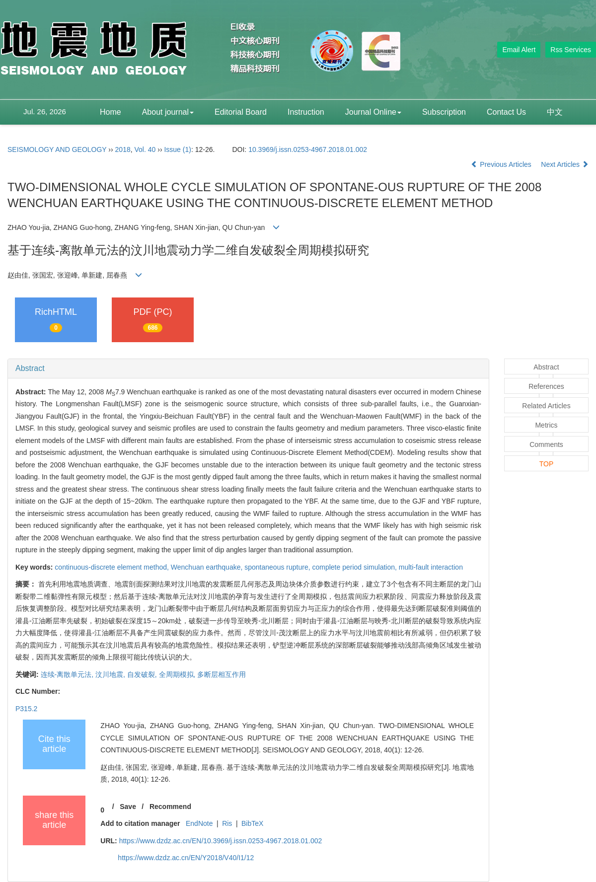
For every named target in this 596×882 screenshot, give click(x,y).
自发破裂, (143, 674)
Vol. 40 (145, 149)
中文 (555, 112)
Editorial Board (241, 112)
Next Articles (565, 164)
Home (110, 112)
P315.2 (26, 709)
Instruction (306, 112)
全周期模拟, (178, 674)
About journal (168, 112)
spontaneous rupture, (278, 567)
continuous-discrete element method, (112, 567)
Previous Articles (502, 164)
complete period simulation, (355, 567)
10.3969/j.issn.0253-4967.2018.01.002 (307, 149)
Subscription (444, 112)
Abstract (30, 368)
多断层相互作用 (221, 674)
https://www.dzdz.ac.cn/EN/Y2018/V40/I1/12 (186, 858)
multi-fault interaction (431, 567)
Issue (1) (177, 149)
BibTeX (252, 823)
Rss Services (570, 50)
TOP (546, 464)
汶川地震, (111, 674)
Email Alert (518, 50)
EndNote (199, 823)
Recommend (170, 806)
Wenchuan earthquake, (207, 567)
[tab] (248, 368)
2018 (123, 149)
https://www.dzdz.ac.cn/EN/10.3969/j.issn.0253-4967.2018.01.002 (220, 841)
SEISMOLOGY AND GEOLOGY (56, 149)
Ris (227, 823)
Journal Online (373, 112)
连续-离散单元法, (68, 674)
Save (128, 806)
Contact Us (506, 112)
